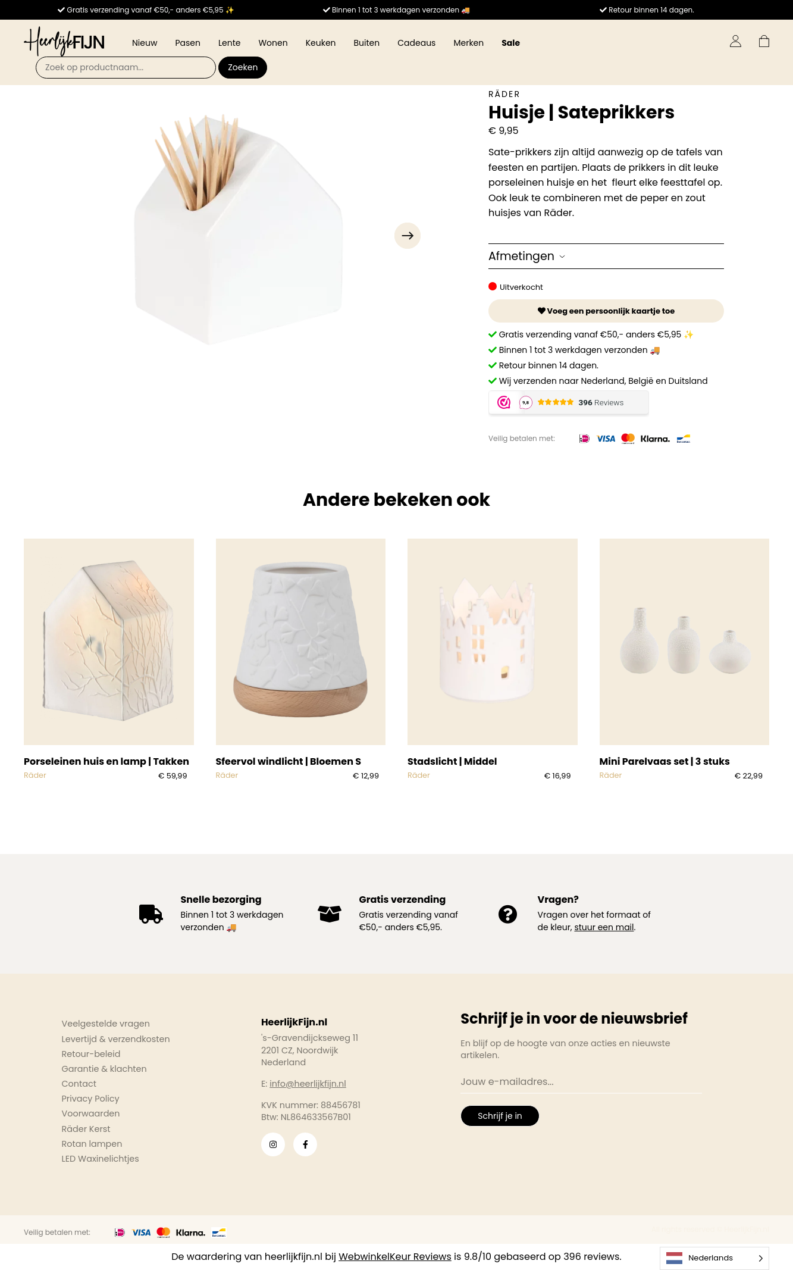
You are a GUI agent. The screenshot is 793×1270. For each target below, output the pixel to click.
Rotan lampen (92, 1144)
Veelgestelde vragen (106, 1024)
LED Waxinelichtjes (100, 1159)
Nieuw (144, 43)
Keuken (321, 43)
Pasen (187, 43)
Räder (504, 94)
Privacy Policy (91, 1099)
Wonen (272, 43)
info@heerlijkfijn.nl (307, 1084)
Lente (229, 43)
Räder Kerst (86, 1129)
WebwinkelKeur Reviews (395, 1256)
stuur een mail (604, 927)
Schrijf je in (500, 1116)
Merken (468, 43)
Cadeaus (416, 43)
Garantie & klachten (104, 1069)
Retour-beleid (91, 1054)
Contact (79, 1084)
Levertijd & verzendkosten (116, 1039)
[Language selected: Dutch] (714, 1258)
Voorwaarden (91, 1113)
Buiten (367, 43)
